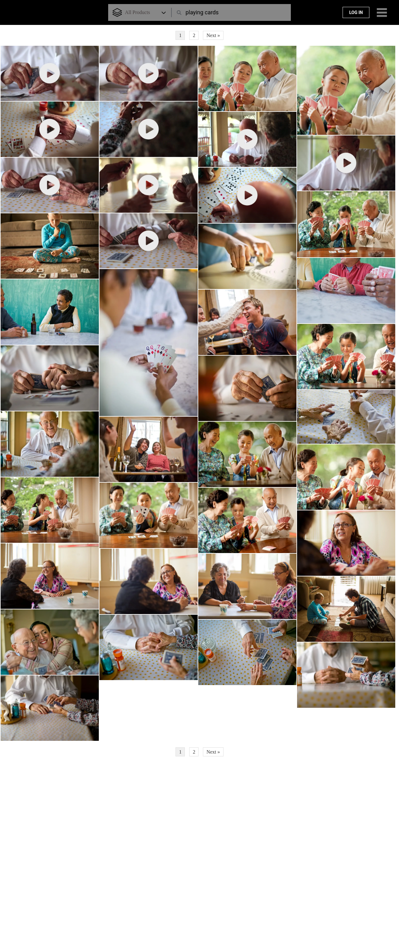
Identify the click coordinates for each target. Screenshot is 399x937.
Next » (213, 35)
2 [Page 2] (194, 35)
